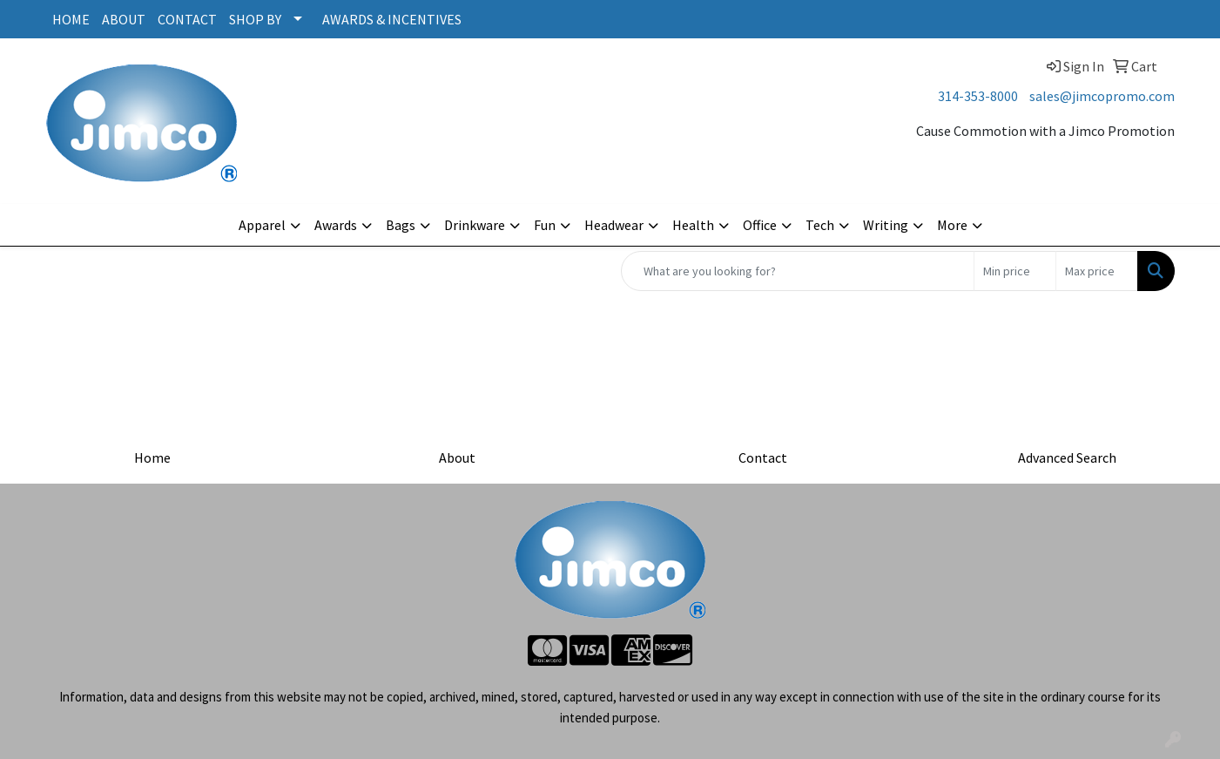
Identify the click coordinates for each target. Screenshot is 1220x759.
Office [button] (760, 225)
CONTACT (187, 19)
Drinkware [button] (474, 225)
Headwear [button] (614, 225)
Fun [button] (545, 225)
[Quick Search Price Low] (1015, 271)
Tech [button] (819, 225)
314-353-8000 (978, 96)
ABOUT (123, 19)
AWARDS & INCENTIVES (392, 19)
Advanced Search (1067, 457)
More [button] (952, 225)
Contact (762, 457)
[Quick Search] (797, 271)
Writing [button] (885, 225)
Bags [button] (400, 225)
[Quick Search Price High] (1096, 271)
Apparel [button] (262, 225)
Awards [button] (335, 225)
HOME (71, 19)
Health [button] (693, 225)
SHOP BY (255, 19)
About (457, 457)
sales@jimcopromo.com (1102, 96)
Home (152, 457)
